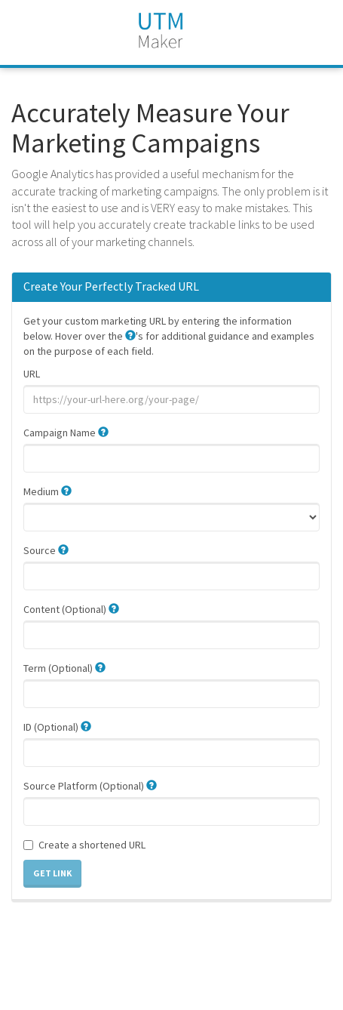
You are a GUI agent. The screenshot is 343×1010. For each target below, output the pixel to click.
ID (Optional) (57, 727)
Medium (47, 491)
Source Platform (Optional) (90, 786)
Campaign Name (66, 432)
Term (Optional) (64, 668)
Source (46, 550)
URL (31, 373)
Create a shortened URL (84, 844)
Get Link (52, 873)
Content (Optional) (71, 609)
